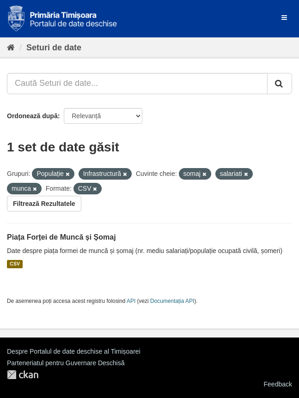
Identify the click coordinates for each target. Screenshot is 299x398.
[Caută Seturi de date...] (137, 83)
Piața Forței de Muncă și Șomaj (61, 237)
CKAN (22, 375)
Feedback (278, 384)
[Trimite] (279, 83)
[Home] (11, 47)
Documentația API (172, 301)
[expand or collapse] (284, 17)
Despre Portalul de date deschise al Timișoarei (73, 351)
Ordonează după (32, 116)
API (131, 301)
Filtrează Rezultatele (44, 203)
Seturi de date (53, 47)
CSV (15, 264)
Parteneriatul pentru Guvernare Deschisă (65, 363)
